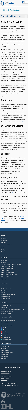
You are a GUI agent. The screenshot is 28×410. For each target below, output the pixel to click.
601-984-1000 (14, 383)
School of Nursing (5, 278)
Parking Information (6, 250)
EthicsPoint (4, 348)
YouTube (4, 331)
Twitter (3, 329)
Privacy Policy (4, 354)
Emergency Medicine (12, 5)
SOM (4, 9)
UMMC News (4, 324)
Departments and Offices (12, 9)
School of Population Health (7, 280)
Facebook (4, 328)
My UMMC (3, 248)
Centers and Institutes (6, 305)
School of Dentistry (5, 270)
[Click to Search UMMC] (23, 2)
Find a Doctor (4, 292)
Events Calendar (5, 322)
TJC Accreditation (5, 356)
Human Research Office (6, 307)
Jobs (2, 246)
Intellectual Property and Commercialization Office (12, 309)
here (23, 122)
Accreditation (4, 260)
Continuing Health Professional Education (11, 264)
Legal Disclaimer (5, 350)
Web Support (4, 358)
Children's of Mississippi (6, 289)
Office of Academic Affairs (7, 266)
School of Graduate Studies (7, 272)
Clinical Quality (4, 290)
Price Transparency (5, 296)
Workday (3, 253)
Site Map (3, 251)
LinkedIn (4, 335)
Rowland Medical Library (7, 268)
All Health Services (5, 287)
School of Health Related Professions (9, 274)
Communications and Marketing (8, 320)
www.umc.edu (4, 380)
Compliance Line (5, 346)
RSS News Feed (5, 337)
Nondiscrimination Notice (7, 352)
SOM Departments (5, 10)
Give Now (3, 242)
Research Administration (7, 311)
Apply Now (3, 262)
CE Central (3, 238)
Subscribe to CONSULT (6, 326)
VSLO (13, 192)
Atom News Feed (6, 339)
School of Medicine (5, 276)
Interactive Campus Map (7, 244)
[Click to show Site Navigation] (26, 2)
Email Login (4, 240)
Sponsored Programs (6, 313)
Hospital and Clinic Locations (8, 294)
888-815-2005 (15, 385)
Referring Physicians (6, 298)
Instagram (4, 333)
